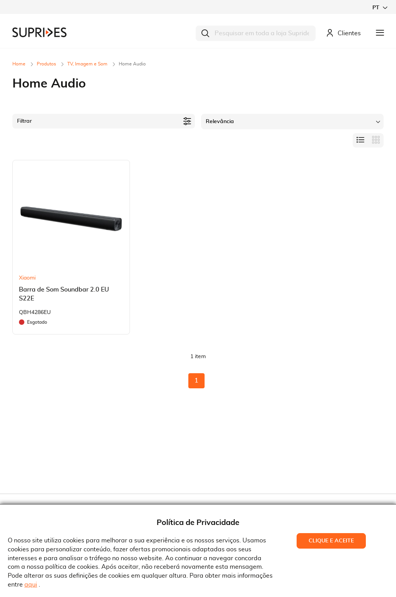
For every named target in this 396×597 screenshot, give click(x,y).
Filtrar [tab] (24, 121)
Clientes (343, 33)
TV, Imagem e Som (88, 64)
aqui (30, 585)
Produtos (47, 64)
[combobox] (256, 33)
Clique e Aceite (331, 541)
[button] (380, 7)
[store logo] (39, 32)
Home (19, 64)
